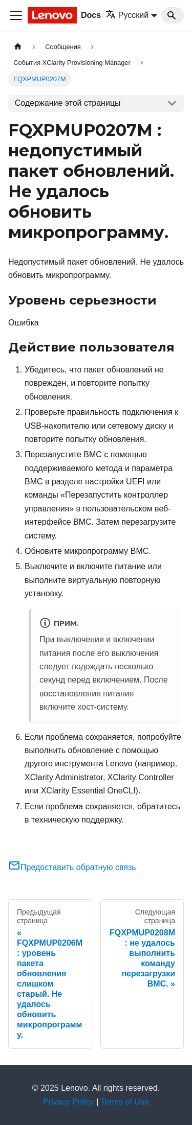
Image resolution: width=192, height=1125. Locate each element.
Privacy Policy (68, 1101)
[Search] (172, 15)
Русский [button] (126, 15)
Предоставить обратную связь (72, 867)
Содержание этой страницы (68, 103)
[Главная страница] (18, 47)
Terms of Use (125, 1101)
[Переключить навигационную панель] (16, 15)
